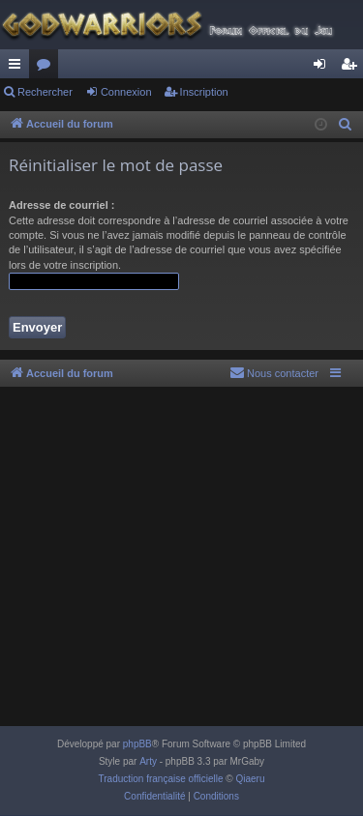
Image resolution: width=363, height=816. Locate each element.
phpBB (137, 744)
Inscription (204, 92)
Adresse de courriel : (61, 205)
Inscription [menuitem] (353, 67)
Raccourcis (18, 67)
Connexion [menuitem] (324, 67)
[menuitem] (345, 124)
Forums (47, 67)
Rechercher (45, 92)
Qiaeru (249, 778)
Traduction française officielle (161, 778)
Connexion (126, 92)
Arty (148, 761)
